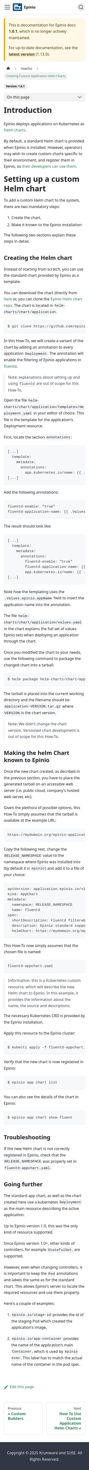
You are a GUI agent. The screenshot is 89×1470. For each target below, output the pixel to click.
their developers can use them (49, 166)
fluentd (10, 366)
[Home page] (8, 68)
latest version (22, 54)
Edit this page (19, 1386)
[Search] (81, 7)
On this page (18, 97)
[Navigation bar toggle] (7, 7)
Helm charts (14, 130)
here (8, 299)
